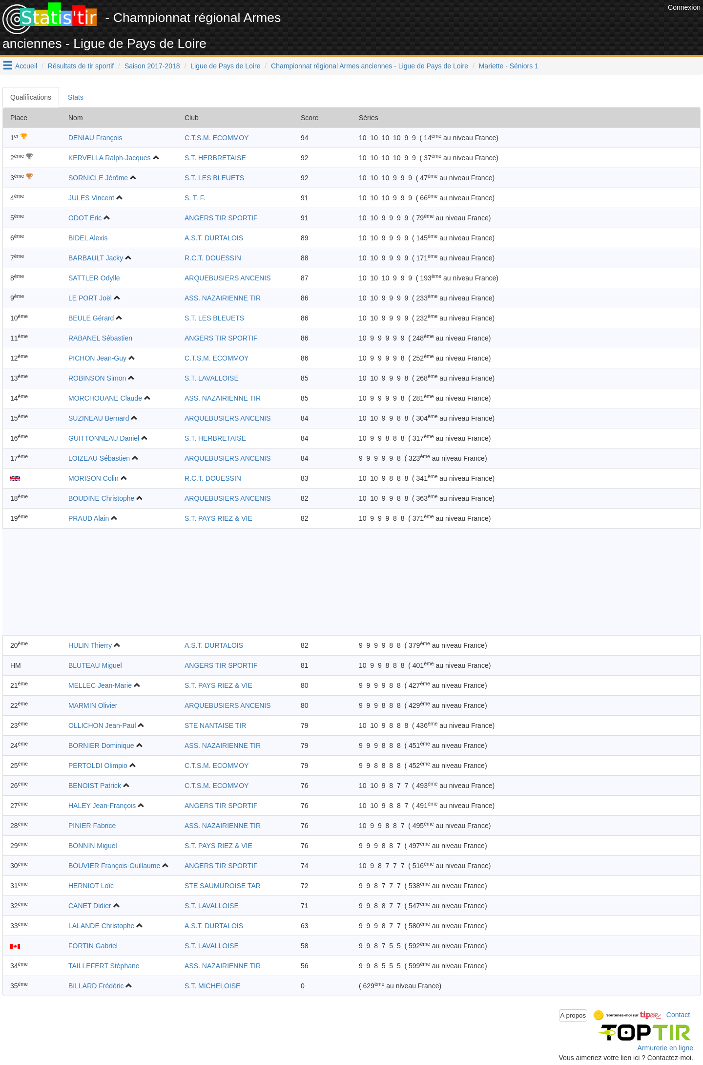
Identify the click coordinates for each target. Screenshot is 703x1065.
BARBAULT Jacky (95, 258)
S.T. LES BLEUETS (214, 178)
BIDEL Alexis (87, 238)
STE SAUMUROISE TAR (223, 886)
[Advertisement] (487, 24)
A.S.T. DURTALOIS (214, 238)
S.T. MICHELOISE (212, 986)
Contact (678, 1015)
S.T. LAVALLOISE (212, 378)
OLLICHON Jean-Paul (102, 725)
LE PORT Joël (90, 298)
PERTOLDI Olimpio (97, 765)
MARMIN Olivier (92, 705)
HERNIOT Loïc (91, 886)
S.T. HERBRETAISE (215, 158)
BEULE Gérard (91, 318)
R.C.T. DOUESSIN (213, 258)
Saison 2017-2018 (152, 66)
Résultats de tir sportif (81, 66)
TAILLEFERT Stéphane (104, 966)
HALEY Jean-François (102, 805)
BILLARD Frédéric (96, 986)
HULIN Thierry (90, 645)
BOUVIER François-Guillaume (114, 866)
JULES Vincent (91, 198)
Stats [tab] (75, 97)
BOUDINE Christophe (101, 498)
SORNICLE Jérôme (98, 178)
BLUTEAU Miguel (95, 665)
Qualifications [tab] (30, 97)
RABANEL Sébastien (100, 338)
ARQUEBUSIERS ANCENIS (228, 278)
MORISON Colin (93, 478)
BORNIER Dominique (101, 745)
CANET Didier (89, 906)
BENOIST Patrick (94, 785)
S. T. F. (195, 198)
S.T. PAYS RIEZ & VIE (218, 518)
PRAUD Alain (88, 518)
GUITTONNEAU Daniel (103, 438)
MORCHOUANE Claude (105, 398)
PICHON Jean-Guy (97, 358)
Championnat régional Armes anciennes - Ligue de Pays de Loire (369, 66)
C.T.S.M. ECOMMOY (216, 138)
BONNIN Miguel (92, 846)
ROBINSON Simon (97, 378)
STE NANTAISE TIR (215, 725)
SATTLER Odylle (94, 278)
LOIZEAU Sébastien (99, 458)
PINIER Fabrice (92, 826)
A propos (573, 1015)
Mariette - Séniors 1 (508, 66)
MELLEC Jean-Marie (100, 685)
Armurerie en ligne (665, 1048)
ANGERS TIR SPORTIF (221, 218)
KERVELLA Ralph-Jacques (109, 158)
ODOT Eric (85, 218)
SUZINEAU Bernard (98, 418)
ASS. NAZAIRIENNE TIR (223, 298)
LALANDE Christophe (101, 926)
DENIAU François (95, 138)
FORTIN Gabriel (93, 946)
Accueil (26, 66)
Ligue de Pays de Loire (225, 66)
